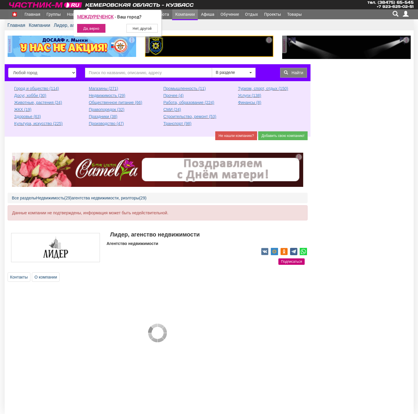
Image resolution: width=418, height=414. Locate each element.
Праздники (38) (103, 116)
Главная (32, 14)
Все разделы (24, 198)
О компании (45, 277)
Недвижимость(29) (54, 198)
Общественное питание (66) (115, 102)
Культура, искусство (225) (38, 123)
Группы (53, 14)
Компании (185, 14)
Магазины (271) (103, 88)
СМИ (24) (172, 109)
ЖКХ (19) (23, 109)
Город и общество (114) (36, 88)
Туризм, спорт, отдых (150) (263, 88)
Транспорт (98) (177, 123)
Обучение (230, 14)
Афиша (207, 14)
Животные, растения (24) (38, 102)
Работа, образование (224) (188, 102)
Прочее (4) (173, 95)
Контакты (19, 277)
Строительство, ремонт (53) (189, 116)
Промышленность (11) (184, 88)
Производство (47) (106, 123)
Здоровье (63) (27, 116)
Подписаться (291, 262)
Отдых (251, 14)
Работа (162, 14)
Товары (294, 14)
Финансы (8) (249, 102)
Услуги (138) (249, 95)
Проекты (272, 14)
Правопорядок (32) (106, 109)
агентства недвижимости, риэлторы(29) (109, 198)
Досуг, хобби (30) (30, 95)
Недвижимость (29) (107, 95)
